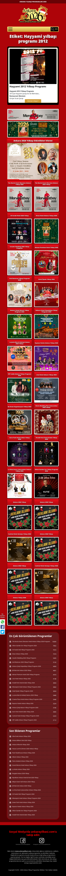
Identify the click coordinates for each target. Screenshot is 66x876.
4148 (54, 679)
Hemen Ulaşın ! (33, 101)
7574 (54, 654)
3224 (54, 704)
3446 (54, 699)
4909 (54, 666)
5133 (54, 662)
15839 (54, 642)
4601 (54, 670)
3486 (54, 695)
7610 (54, 650)
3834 (54, 683)
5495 (54, 658)
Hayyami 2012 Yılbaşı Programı (27, 86)
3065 (54, 712)
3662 (54, 687)
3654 (54, 691)
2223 (54, 716)
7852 (54, 646)
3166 (54, 708)
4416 (54, 675)
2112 (54, 720)
